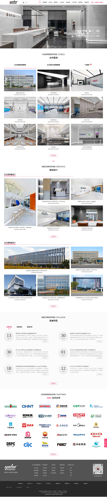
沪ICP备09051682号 (62, 493)
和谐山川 (87, 92)
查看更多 (53, 383)
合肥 (71, 473)
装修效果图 (36, 470)
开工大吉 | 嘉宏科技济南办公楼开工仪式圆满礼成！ (84, 350)
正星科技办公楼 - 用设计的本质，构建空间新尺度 (53, 297)
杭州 (71, 470)
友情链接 (20, 483)
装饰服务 (36, 473)
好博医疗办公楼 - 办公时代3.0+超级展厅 (87, 201)
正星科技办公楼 (20, 147)
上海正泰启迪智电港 (87, 147)
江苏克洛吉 (20, 119)
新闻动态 (68, 2)
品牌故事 (45, 468)
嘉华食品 (53, 147)
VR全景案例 (53, 473)
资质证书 (39, 483)
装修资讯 (19, 327)
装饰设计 (56, 2)
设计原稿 (53, 468)
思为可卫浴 (86, 119)
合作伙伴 (62, 2)
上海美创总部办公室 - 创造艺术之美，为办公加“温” (53, 201)
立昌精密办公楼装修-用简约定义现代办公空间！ (37, 270)
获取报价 (67, 483)
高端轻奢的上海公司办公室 (53, 228)
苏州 (71, 468)
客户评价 (48, 483)
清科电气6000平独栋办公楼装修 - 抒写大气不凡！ (87, 269)
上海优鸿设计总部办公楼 (87, 228)
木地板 (27, 487)
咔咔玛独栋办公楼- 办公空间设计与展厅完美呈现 (87, 297)
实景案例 (36, 475)
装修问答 (29, 327)
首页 (40, 2)
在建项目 (9, 327)
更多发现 (76, 483)
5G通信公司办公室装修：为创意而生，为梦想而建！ (20, 227)
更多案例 (53, 155)
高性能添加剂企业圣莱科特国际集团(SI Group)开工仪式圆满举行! (33, 366)
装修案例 (45, 2)
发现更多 (53, 236)
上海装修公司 (19, 487)
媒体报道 (45, 473)
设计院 (50, 2)
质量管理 (58, 483)
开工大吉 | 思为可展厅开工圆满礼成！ (80, 366)
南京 (71, 475)
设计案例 (36, 468)
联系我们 (80, 2)
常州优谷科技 (53, 119)
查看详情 (45, 341)
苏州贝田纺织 (53, 92)
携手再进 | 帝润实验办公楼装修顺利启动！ (27, 333)
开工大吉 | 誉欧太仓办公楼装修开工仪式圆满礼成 (29, 350)
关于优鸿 (74, 2)
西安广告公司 (9, 487)
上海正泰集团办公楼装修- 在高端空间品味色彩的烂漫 (20, 297)
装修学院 (86, 2)
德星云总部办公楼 (20, 92)
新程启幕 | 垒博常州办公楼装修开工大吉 (81, 333)
